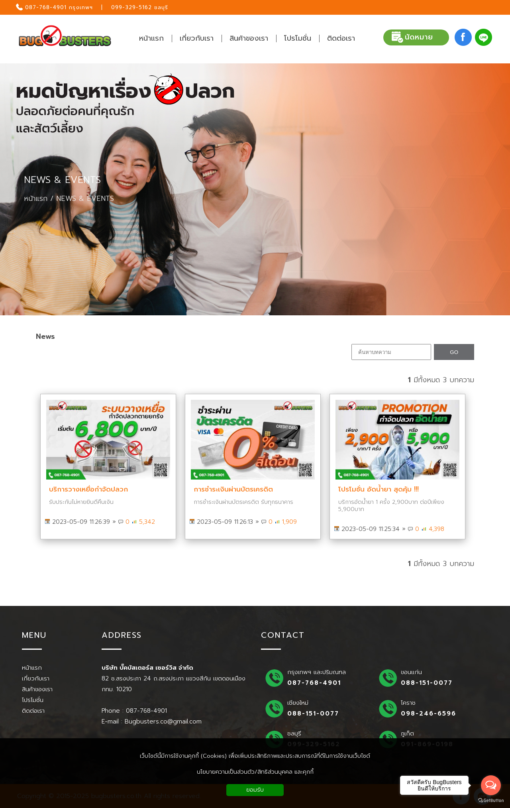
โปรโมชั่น (32, 700)
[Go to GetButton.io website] (491, 800)
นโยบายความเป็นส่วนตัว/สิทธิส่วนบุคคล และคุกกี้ (255, 772)
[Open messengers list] (491, 785)
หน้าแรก (35, 198)
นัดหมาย (412, 37)
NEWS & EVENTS (62, 180)
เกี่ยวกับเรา (35, 678)
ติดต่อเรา (33, 710)
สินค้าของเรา (37, 689)
